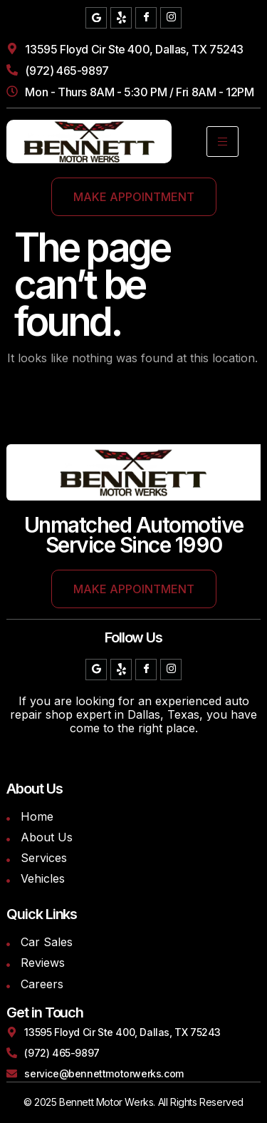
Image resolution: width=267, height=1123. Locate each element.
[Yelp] (121, 18)
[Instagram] (171, 18)
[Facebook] (146, 18)
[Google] (96, 18)
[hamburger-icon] (222, 141)
